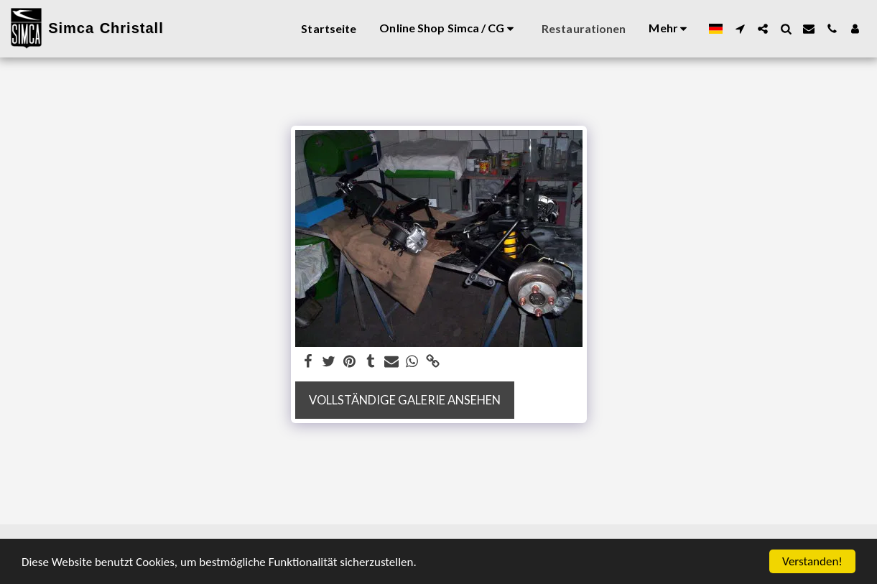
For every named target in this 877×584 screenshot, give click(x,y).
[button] (740, 28)
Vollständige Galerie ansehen (405, 400)
